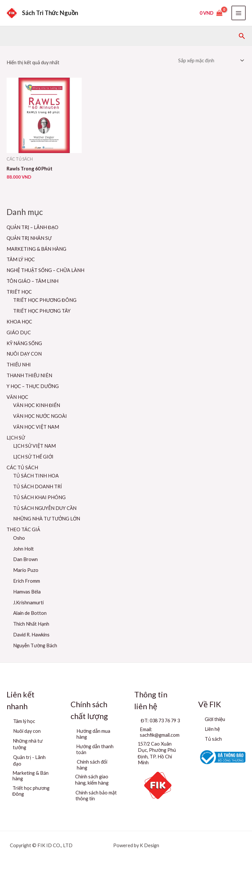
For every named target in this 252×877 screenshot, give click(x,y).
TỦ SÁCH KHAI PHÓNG (39, 497)
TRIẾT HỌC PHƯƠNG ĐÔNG (44, 300)
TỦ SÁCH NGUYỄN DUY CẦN (44, 508)
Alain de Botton (30, 613)
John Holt (23, 549)
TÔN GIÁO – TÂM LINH (32, 281)
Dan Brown (25, 559)
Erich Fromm (26, 581)
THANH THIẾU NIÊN (29, 375)
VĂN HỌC (17, 397)
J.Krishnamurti (28, 602)
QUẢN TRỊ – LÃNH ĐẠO (32, 227)
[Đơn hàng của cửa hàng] (210, 60)
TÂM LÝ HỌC (21, 259)
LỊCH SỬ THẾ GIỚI (33, 456)
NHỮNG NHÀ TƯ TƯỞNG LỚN (46, 518)
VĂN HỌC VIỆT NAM (36, 427)
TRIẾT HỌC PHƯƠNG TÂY (42, 311)
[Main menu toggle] (238, 13)
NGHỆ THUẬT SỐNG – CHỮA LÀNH (45, 270)
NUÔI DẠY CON (24, 354)
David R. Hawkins (31, 634)
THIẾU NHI (19, 364)
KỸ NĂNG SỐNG (24, 343)
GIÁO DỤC (19, 332)
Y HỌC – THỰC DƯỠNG (33, 386)
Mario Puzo (25, 570)
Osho (19, 538)
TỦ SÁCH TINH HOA (36, 475)
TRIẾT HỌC (19, 292)
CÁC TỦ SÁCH (22, 467)
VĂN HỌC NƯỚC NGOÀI (40, 416)
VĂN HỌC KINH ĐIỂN (36, 405)
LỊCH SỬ (16, 437)
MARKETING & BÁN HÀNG (36, 249)
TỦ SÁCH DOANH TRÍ (37, 486)
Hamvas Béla (27, 591)
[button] (242, 36)
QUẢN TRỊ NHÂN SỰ (29, 238)
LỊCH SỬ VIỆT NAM (34, 446)
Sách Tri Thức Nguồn (50, 12)
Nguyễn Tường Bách (35, 645)
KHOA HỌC (19, 321)
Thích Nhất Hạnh (31, 624)
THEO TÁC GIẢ (23, 529)
